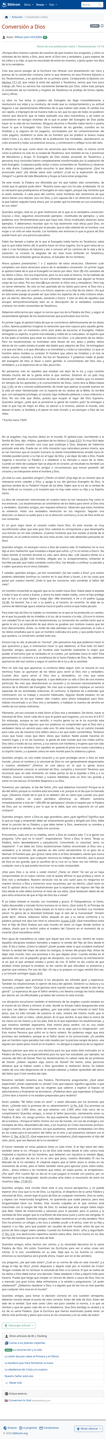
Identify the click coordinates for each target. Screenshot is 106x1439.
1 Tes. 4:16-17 (20, 1136)
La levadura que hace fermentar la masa (29, 1363)
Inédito (94, 25)
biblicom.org (15, 1433)
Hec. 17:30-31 (23, 1181)
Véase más (13, 1383)
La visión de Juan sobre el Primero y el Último (32, 1356)
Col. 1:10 (7, 386)
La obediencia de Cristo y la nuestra (26, 1369)
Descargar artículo (17, 1326)
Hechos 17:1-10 (11, 82)
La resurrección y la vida (23, 1350)
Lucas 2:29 (68, 921)
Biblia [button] (27, 4)
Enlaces (10, 1428)
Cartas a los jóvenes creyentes (25, 1343)
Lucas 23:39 (19, 558)
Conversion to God (28, 1400)
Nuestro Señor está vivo (19, 1376)
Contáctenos (49, 1428)
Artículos (17, 17)
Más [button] (52, 4)
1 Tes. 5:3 (8, 1234)
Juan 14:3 (35, 973)
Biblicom (11, 4)
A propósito (28, 1428)
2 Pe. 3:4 (76, 1105)
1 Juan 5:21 (74, 440)
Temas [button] (40, 4)
